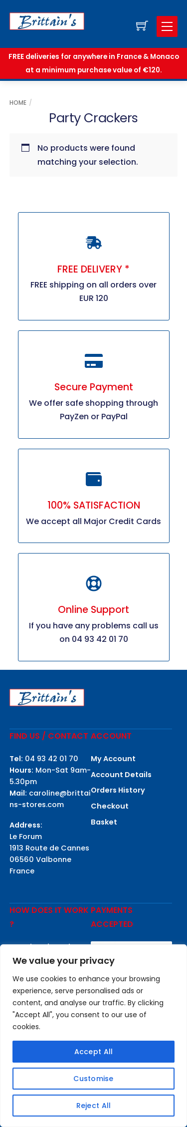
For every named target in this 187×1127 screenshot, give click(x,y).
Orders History (118, 790)
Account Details (121, 775)
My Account (113, 759)
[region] (93, 1035)
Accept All (93, 1052)
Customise (93, 1079)
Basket (104, 822)
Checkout (110, 806)
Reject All (93, 1106)
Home (17, 102)
